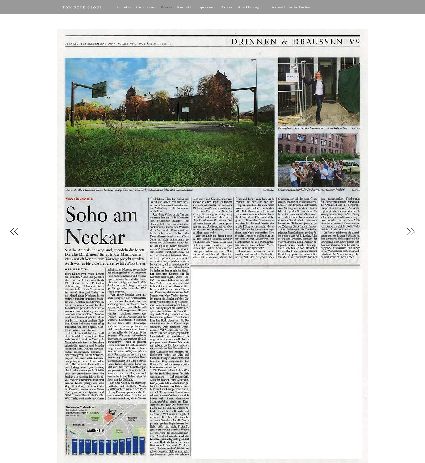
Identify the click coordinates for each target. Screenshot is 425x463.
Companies (146, 7)
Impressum (205, 7)
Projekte (124, 7)
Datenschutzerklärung (240, 7)
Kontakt (184, 7)
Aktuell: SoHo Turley (291, 7)
